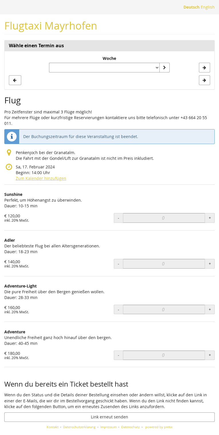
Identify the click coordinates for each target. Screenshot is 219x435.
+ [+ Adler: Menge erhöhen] (210, 263)
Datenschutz (130, 427)
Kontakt (52, 427)
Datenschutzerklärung (79, 427)
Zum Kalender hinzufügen (41, 178)
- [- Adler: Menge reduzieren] (118, 263)
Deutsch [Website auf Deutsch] (191, 7)
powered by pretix (159, 427)
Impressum (108, 427)
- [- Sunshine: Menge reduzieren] (118, 218)
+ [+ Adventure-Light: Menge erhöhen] (210, 309)
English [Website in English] (208, 7)
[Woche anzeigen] (164, 67)
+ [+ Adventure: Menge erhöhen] (210, 355)
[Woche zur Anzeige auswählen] (104, 67)
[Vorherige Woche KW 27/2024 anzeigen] (15, 80)
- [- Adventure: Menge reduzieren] (118, 355)
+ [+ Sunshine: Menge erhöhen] (210, 218)
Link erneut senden (109, 417)
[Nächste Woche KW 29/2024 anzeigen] (204, 67)
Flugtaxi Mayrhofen (50, 26)
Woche (109, 58)
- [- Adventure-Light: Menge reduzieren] (118, 309)
